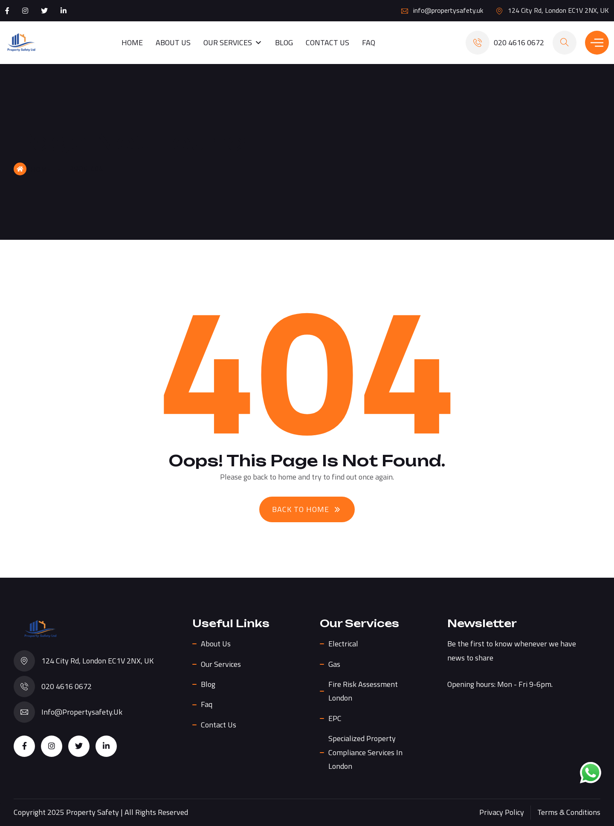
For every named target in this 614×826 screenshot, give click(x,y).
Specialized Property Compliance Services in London (365, 752)
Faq (368, 42)
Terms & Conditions (568, 812)
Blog (284, 42)
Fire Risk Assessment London (363, 691)
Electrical (343, 643)
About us (173, 42)
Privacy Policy (501, 812)
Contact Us (327, 42)
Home (132, 42)
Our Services (232, 42)
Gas (334, 664)
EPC (335, 718)
